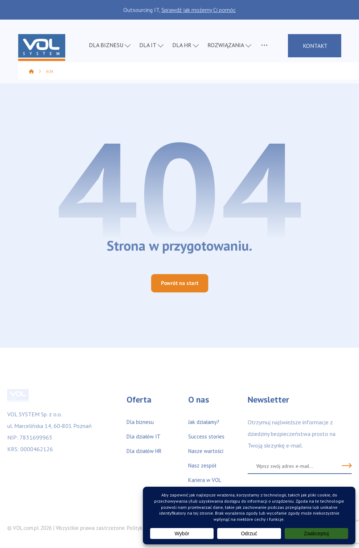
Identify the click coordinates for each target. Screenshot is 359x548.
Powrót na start (179, 283)
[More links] (264, 46)
